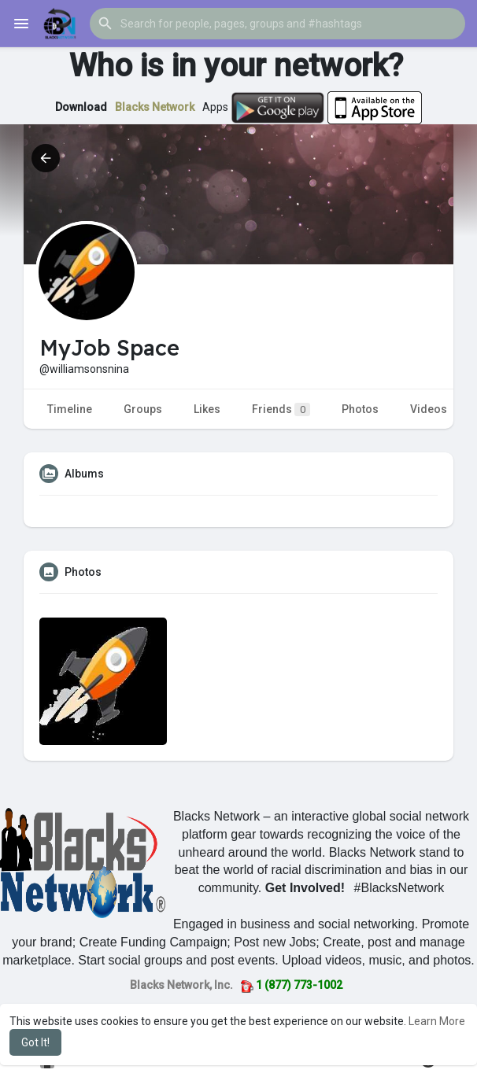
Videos (428, 409)
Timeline (69, 409)
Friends (281, 409)
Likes (207, 409)
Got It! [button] (35, 1042)
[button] (277, 23)
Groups (143, 409)
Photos (360, 409)
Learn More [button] (437, 1021)
